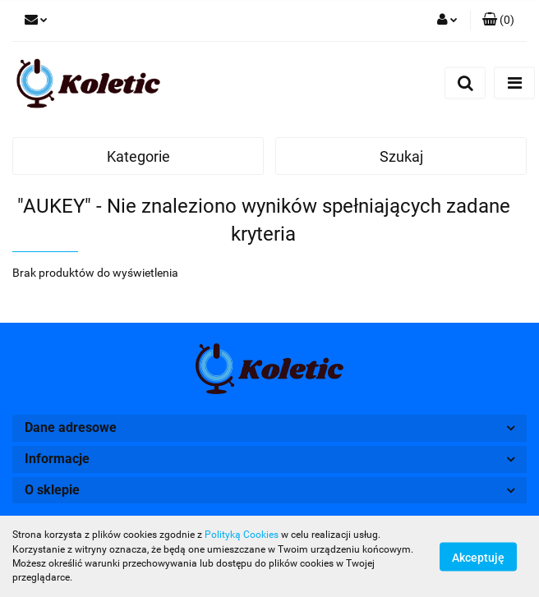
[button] (498, 20)
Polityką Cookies (242, 534)
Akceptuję (478, 556)
